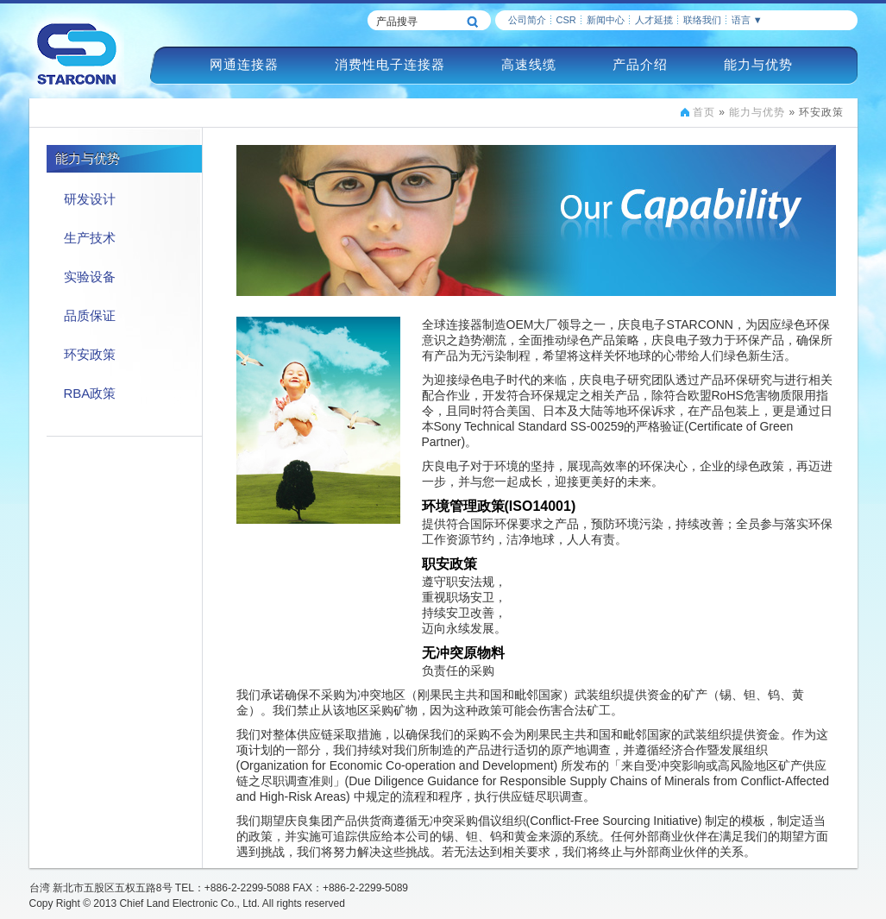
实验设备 (90, 276)
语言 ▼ (747, 20)
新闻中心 (606, 20)
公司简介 (527, 20)
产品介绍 (640, 64)
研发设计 (90, 199)
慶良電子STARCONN (77, 53)
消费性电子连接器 (390, 64)
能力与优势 (758, 64)
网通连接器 (244, 64)
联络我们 (702, 20)
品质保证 (90, 315)
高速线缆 (528, 64)
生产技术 (90, 237)
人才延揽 (654, 20)
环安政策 (90, 354)
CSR (566, 20)
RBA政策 (90, 393)
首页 (704, 112)
